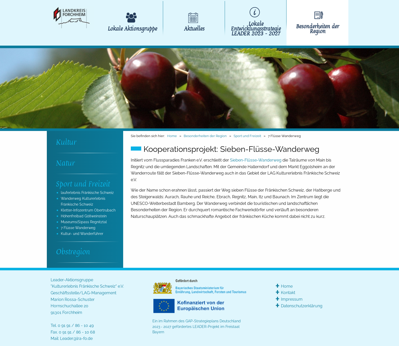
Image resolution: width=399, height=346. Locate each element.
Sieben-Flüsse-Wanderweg (255, 160)
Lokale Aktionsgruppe (132, 29)
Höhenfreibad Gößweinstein (84, 216)
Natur (65, 163)
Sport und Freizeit (83, 184)
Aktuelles (194, 29)
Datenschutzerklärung (301, 305)
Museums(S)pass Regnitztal (84, 222)
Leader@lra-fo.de (76, 338)
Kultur (66, 142)
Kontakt (288, 292)
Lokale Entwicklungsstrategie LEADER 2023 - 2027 (256, 28)
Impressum (292, 299)
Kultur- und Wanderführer (82, 233)
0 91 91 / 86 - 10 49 (76, 325)
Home (172, 136)
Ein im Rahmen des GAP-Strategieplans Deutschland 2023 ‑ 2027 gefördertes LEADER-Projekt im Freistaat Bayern (196, 326)
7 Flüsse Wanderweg (78, 227)
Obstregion (73, 252)
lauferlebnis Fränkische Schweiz (87, 192)
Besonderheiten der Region (317, 29)
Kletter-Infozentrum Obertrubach (88, 210)
